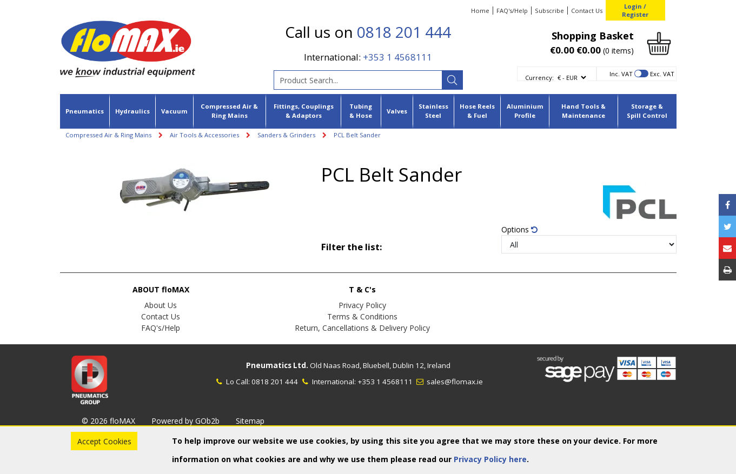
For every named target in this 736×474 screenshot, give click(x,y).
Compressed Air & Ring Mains (229, 110)
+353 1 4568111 (397, 57)
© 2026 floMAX (108, 421)
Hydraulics (132, 111)
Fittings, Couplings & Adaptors (304, 110)
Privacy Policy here (490, 459)
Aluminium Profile (525, 110)
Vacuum (174, 111)
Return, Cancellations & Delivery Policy (362, 328)
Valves (397, 111)
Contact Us (586, 10)
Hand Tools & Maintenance (583, 110)
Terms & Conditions (362, 316)
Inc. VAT (621, 74)
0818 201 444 (404, 32)
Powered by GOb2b (185, 421)
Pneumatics (84, 111)
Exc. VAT (662, 74)
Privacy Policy (362, 305)
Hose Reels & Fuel (477, 110)
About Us (160, 305)
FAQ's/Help (512, 10)
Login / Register (635, 10)
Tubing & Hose (360, 110)
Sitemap (250, 421)
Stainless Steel (433, 110)
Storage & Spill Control (647, 110)
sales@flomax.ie (448, 381)
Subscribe (549, 10)
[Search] (452, 80)
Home (480, 10)
